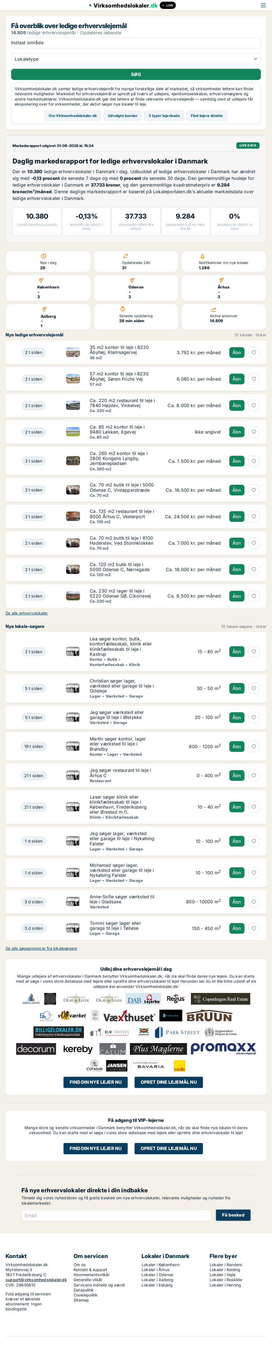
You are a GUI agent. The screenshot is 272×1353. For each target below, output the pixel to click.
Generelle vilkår (88, 1279)
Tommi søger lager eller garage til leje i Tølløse (115, 925)
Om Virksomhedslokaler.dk (73, 115)
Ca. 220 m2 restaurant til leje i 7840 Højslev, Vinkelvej (122, 403)
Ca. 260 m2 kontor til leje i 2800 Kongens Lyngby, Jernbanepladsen (119, 458)
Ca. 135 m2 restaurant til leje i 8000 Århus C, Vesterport (122, 513)
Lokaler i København (160, 1264)
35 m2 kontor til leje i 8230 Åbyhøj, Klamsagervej (119, 349)
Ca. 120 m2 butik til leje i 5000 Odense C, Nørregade (120, 567)
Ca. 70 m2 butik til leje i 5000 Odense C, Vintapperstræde (122, 487)
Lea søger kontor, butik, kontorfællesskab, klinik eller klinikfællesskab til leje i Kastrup (121, 646)
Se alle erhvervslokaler (27, 613)
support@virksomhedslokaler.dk (36, 1279)
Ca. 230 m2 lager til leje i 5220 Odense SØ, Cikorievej (120, 593)
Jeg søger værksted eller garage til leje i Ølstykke (117, 714)
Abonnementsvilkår (92, 1274)
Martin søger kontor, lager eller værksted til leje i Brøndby (118, 744)
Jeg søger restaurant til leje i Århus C (120, 772)
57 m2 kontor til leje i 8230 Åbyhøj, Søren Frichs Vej (119, 376)
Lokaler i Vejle (222, 1274)
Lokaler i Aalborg (157, 1279)
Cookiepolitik (86, 1295)
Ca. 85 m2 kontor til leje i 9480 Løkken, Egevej (117, 429)
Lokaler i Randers (226, 1264)
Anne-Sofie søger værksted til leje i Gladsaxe (122, 899)
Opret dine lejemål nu (169, 1082)
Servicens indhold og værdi (99, 1285)
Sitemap (81, 1300)
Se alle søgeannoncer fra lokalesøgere (41, 948)
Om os (80, 1264)
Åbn (236, 352)
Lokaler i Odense (157, 1274)
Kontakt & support (90, 1269)
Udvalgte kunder (122, 115)
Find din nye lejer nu (96, 1082)
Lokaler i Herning (225, 1285)
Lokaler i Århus (155, 1269)
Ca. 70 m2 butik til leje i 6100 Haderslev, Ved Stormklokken (121, 540)
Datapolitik (84, 1290)
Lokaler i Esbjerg (157, 1285)
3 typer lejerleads (164, 115)
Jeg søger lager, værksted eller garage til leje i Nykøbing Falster (122, 838)
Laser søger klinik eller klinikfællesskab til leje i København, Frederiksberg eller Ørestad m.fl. (118, 804)
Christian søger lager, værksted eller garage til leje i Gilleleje (122, 686)
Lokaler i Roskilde (226, 1279)
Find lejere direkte (207, 115)
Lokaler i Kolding (225, 1269)
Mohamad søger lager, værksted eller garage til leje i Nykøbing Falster (122, 870)
